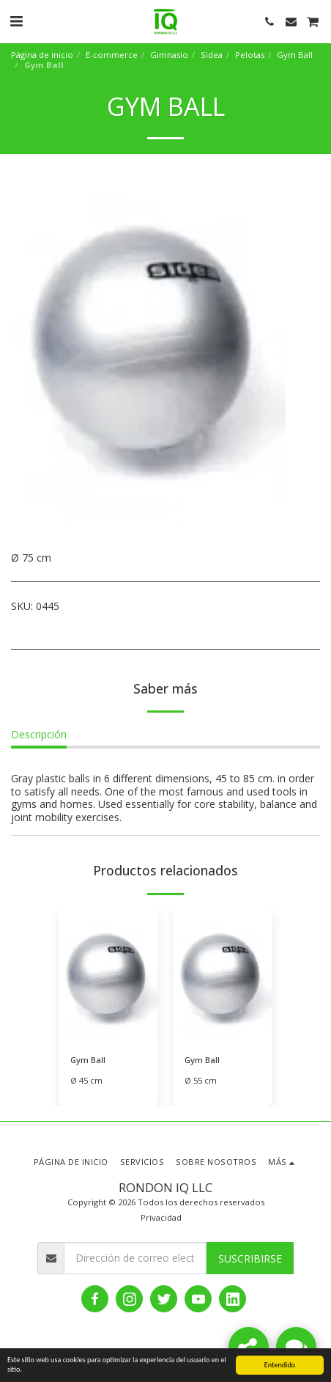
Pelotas (249, 54)
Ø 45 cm (86, 1080)
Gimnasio (169, 54)
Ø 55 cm (201, 1080)
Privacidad (161, 1217)
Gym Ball (295, 54)
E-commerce (112, 54)
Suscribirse (250, 1258)
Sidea (212, 54)
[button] (16, 21)
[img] (108, 976)
